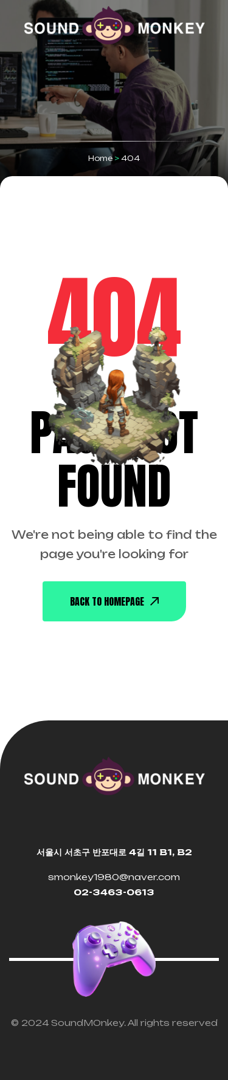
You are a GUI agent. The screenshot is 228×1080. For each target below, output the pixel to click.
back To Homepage (114, 601)
